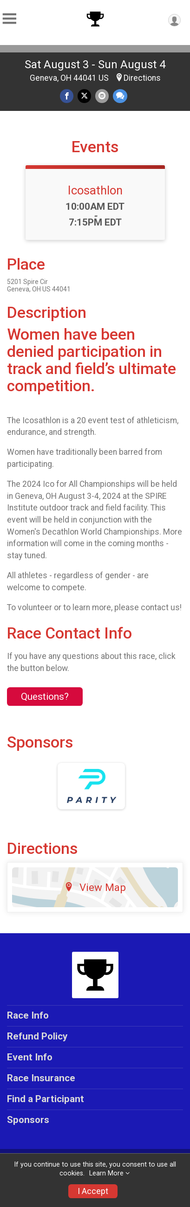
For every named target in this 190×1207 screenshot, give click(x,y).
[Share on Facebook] (66, 96)
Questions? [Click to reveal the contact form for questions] (45, 696)
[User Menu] (174, 20)
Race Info (28, 1015)
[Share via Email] (102, 96)
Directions (142, 78)
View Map (95, 887)
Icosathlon (95, 190)
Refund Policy (37, 1036)
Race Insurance (41, 1078)
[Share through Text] (120, 96)
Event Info (29, 1057)
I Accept (93, 1191)
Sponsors (28, 1119)
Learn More (106, 1173)
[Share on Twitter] (84, 96)
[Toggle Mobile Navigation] (9, 18)
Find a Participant (45, 1098)
